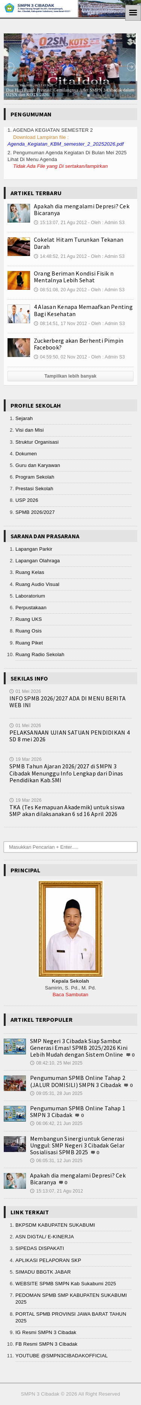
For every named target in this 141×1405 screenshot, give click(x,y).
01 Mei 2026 (25, 691)
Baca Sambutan (70, 994)
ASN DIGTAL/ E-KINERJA (44, 1236)
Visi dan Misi (29, 430)
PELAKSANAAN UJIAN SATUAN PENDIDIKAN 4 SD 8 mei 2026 (69, 736)
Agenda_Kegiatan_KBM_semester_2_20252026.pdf (66, 144)
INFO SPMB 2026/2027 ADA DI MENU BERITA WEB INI (67, 701)
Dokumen (26, 453)
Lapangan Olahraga (37, 560)
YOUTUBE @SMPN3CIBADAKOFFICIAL (61, 1355)
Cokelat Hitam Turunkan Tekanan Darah (78, 243)
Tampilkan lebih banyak (70, 376)
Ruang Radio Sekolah (39, 654)
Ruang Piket (29, 643)
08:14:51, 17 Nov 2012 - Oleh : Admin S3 (79, 323)
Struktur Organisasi (37, 442)
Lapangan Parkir (33, 549)
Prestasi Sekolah (34, 488)
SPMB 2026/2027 (35, 512)
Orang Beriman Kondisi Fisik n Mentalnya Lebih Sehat (74, 277)
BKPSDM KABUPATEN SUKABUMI (55, 1225)
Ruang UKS (28, 619)
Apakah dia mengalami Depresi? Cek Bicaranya (81, 209)
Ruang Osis (28, 631)
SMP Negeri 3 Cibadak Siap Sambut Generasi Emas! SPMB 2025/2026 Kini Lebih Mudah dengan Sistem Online (78, 1047)
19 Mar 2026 (25, 759)
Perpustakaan (31, 607)
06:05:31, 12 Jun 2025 (56, 1160)
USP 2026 (26, 500)
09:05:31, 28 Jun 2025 (56, 1093)
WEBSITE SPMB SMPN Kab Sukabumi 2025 (65, 1283)
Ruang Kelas (29, 572)
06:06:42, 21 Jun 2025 (56, 1123)
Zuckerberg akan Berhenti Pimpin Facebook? (78, 344)
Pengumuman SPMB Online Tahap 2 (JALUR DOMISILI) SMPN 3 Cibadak (77, 1081)
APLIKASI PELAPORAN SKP (48, 1260)
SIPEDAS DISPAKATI (39, 1248)
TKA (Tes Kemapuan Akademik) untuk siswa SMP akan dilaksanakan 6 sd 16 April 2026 (66, 810)
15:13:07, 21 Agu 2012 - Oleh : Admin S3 (79, 222)
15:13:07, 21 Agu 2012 (56, 1191)
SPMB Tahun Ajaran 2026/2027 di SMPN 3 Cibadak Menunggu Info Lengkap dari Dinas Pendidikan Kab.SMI (66, 772)
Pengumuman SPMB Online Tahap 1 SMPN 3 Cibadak (77, 1111)
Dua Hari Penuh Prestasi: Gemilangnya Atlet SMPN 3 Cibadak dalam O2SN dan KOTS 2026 (70, 90)
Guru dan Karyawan (37, 465)
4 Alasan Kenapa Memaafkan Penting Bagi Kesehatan (83, 310)
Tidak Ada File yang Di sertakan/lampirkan (60, 166)
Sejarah (24, 418)
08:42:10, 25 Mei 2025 (56, 1063)
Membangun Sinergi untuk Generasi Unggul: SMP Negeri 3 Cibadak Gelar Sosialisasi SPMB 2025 (77, 1145)
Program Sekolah (34, 477)
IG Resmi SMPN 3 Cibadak (45, 1332)
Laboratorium (30, 596)
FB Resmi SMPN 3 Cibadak (46, 1344)
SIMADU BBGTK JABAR (43, 1272)
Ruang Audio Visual (37, 584)
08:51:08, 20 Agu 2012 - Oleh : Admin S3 (79, 289)
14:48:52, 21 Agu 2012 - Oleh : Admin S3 (79, 256)
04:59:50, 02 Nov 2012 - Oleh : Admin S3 (79, 357)
